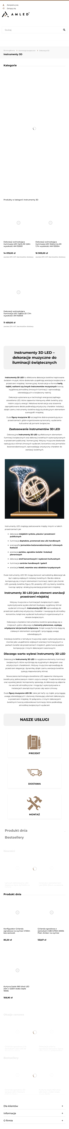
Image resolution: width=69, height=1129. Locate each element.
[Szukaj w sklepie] (32, 30)
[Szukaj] (64, 30)
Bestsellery (14, 837)
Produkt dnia (16, 830)
